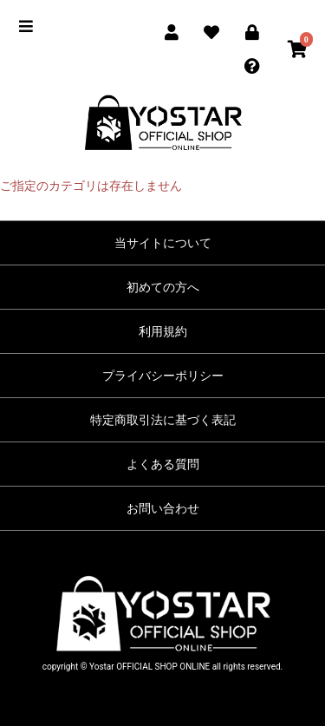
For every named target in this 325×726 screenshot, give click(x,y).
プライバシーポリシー (163, 376)
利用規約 (163, 331)
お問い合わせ (163, 508)
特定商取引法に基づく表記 (163, 420)
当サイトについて (162, 243)
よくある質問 (163, 464)
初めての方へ (163, 287)
